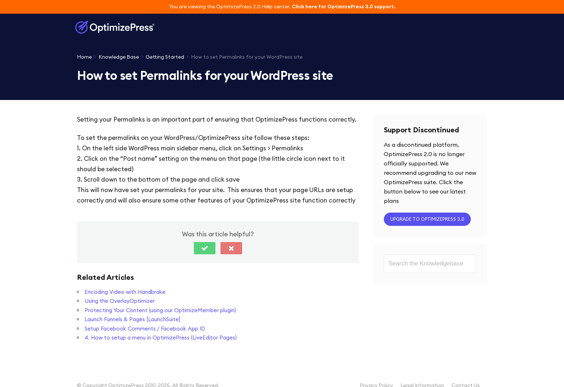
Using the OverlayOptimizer (120, 300)
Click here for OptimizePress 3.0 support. (343, 6)
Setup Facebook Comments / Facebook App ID (145, 328)
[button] (204, 248)
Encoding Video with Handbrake (125, 291)
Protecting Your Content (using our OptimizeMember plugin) (160, 310)
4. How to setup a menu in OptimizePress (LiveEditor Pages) (161, 337)
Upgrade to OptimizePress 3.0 (427, 219)
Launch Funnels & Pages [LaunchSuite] (132, 319)
